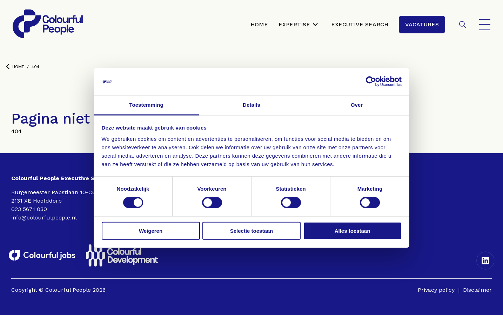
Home (15, 67)
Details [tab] (251, 105)
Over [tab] (357, 105)
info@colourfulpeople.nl (44, 218)
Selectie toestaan (251, 230)
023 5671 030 (29, 209)
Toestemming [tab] (146, 105)
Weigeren (150, 230)
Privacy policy (436, 290)
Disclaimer (477, 290)
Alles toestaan (352, 230)
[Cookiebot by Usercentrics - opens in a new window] (371, 81)
